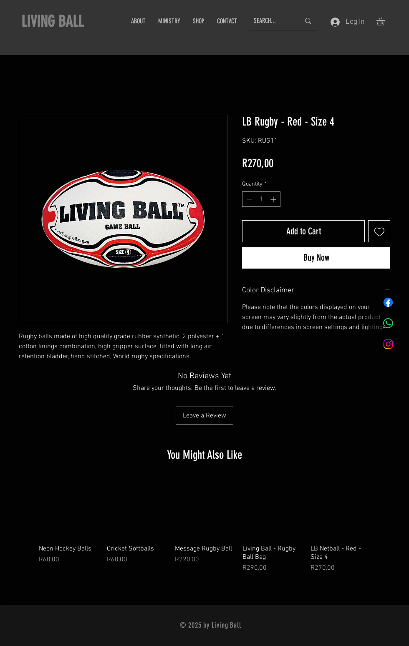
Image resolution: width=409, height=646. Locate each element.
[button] (385, 21)
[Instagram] (388, 344)
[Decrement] (248, 199)
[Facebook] (388, 302)
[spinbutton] (261, 199)
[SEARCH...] (271, 21)
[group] (204, 525)
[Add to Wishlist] (379, 231)
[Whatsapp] (388, 323)
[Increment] (274, 199)
